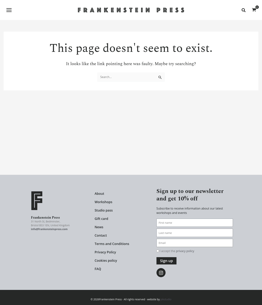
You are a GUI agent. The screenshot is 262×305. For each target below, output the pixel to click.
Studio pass (104, 210)
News (99, 227)
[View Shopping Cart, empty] (254, 10)
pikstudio (165, 299)
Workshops (103, 202)
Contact (101, 235)
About (99, 193)
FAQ (98, 269)
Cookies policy (106, 260)
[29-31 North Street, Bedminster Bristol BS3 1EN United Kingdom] (131, 138)
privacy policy (185, 251)
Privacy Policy (105, 252)
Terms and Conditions (112, 244)
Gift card (101, 218)
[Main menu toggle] (9, 10)
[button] (244, 10)
